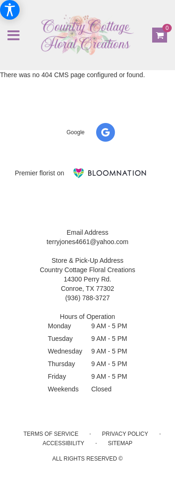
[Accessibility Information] (10, 10)
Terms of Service (50, 434)
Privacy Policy (125, 434)
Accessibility (63, 443)
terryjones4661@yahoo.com (87, 241)
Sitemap (120, 443)
